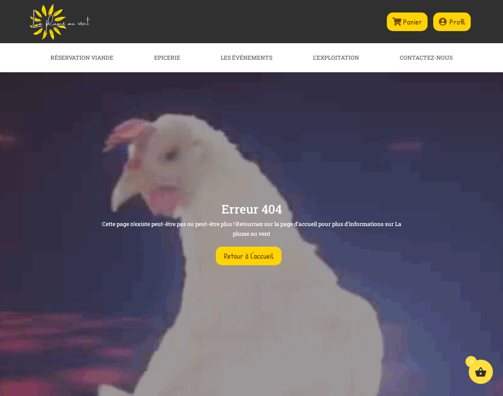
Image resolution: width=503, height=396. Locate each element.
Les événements (246, 58)
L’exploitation (336, 58)
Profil (457, 21)
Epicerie (167, 58)
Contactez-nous (426, 58)
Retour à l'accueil (248, 255)
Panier (412, 21)
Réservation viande (81, 58)
